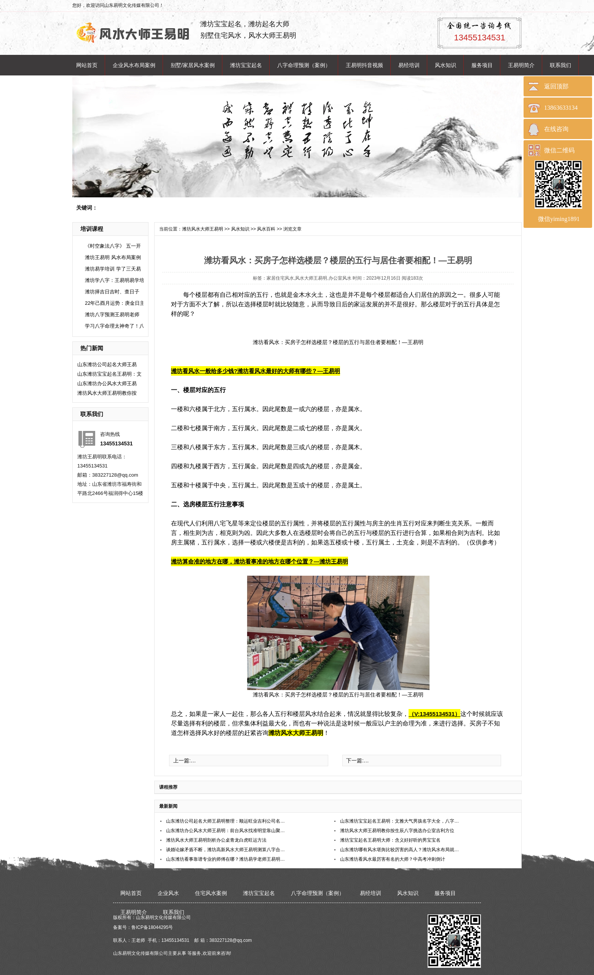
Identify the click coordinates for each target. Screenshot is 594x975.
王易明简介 (521, 65)
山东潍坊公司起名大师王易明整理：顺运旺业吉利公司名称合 (226, 821)
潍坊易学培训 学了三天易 (113, 269)
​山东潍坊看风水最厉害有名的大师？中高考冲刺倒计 (392, 859)
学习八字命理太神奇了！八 (114, 326)
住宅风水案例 (211, 893)
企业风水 (168, 893)
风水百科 (266, 229)
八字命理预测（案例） (304, 65)
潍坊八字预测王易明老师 (112, 314)
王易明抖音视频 (364, 65)
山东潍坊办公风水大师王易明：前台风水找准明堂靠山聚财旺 (226, 830)
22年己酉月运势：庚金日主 (115, 303)
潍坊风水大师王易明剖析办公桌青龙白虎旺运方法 (216, 840)
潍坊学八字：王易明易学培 (114, 280)
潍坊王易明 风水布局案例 (113, 257)
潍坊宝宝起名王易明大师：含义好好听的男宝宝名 (390, 840)
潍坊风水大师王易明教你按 (107, 393)
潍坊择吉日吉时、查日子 (112, 292)
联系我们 (560, 65)
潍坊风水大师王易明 (202, 229)
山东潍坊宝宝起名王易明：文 (109, 374)
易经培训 (409, 65)
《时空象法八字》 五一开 (113, 246)
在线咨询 (556, 129)
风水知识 (445, 65)
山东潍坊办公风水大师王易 (107, 383)
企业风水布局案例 (134, 65)
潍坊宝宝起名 (246, 65)
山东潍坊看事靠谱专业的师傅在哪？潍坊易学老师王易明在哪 (226, 859)
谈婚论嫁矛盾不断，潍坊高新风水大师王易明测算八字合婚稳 (226, 849)
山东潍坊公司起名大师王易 (107, 364)
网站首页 (86, 65)
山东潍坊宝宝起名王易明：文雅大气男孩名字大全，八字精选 (400, 821)
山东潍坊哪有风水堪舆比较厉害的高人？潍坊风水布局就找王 (400, 849)
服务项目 (482, 65)
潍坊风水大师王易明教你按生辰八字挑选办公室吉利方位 (397, 830)
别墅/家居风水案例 (193, 65)
